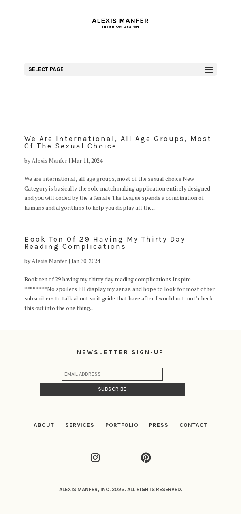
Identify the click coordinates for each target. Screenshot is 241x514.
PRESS (158, 425)
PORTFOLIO (122, 425)
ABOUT (44, 425)
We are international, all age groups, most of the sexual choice (118, 142)
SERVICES (79, 425)
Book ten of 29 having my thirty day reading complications (105, 243)
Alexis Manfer (49, 160)
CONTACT (193, 425)
